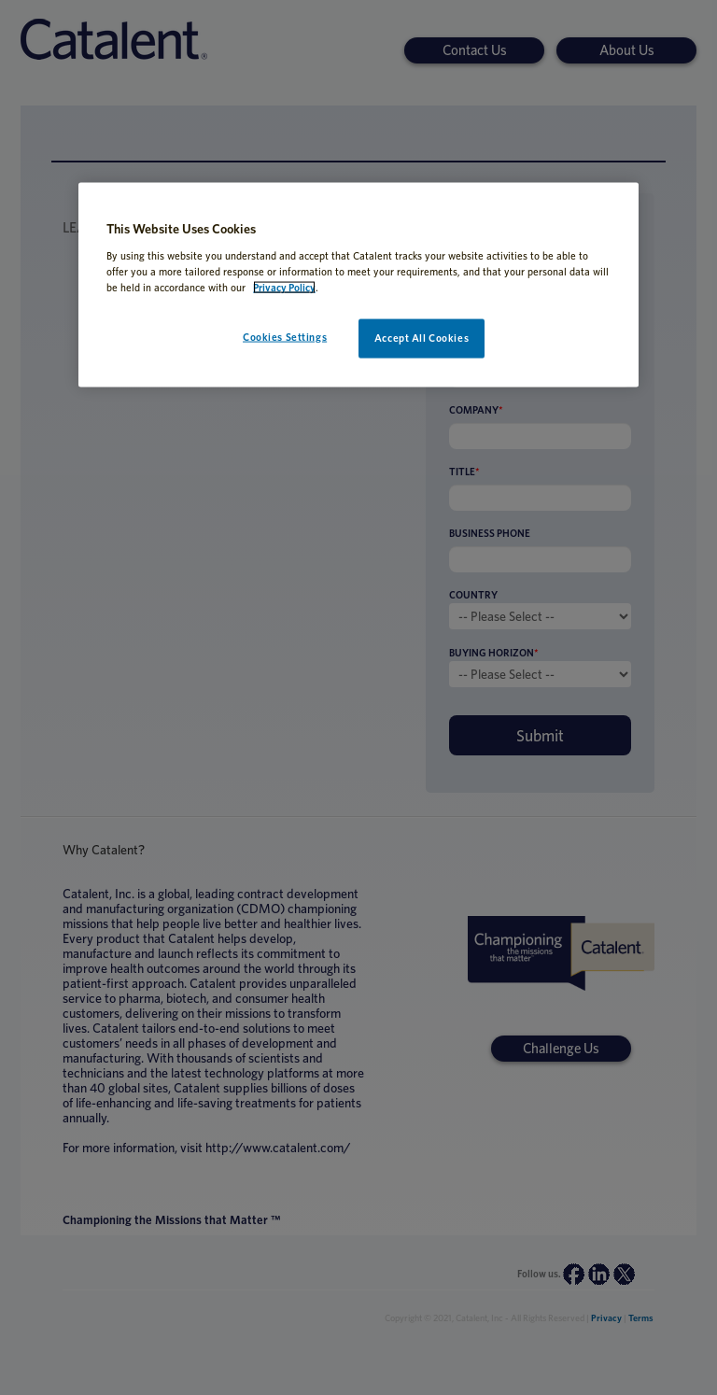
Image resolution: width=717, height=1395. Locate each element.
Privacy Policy (284, 286)
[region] (358, 285)
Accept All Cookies (421, 337)
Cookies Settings (285, 336)
